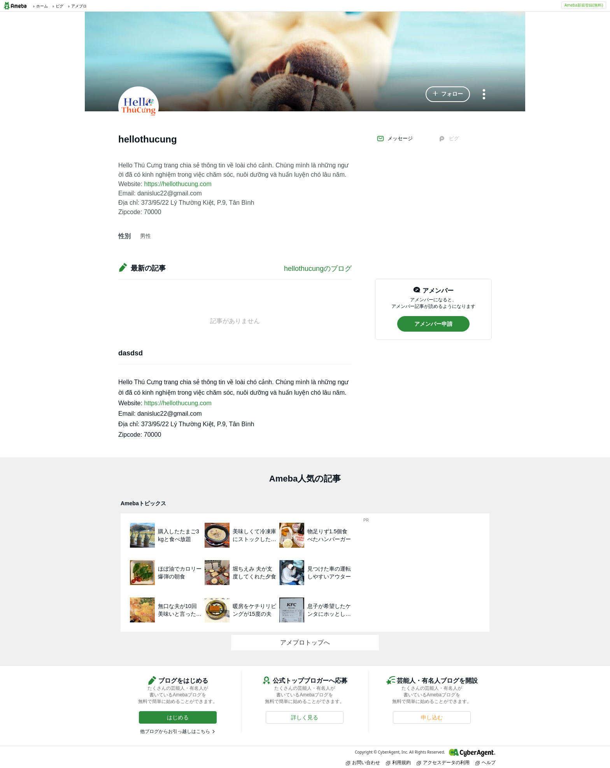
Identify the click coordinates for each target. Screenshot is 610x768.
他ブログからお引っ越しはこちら (175, 731)
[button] (448, 94)
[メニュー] (484, 94)
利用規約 (398, 762)
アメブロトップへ (305, 642)
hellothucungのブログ (318, 268)
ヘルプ (485, 762)
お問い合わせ (363, 762)
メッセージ (395, 138)
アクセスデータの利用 (443, 762)
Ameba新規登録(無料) (583, 5)
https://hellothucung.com (177, 184)
